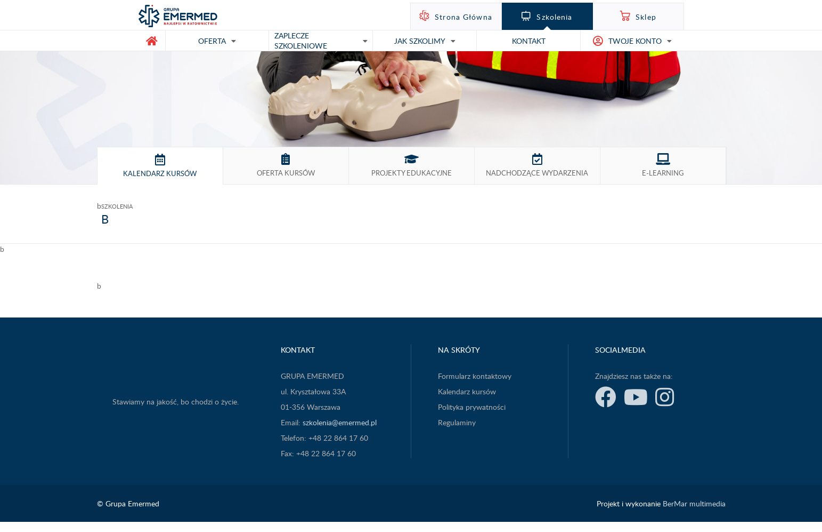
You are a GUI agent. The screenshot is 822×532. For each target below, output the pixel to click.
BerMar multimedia (694, 503)
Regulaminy (457, 422)
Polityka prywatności (472, 407)
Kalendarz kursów (467, 391)
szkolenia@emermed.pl (340, 422)
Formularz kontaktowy (474, 376)
